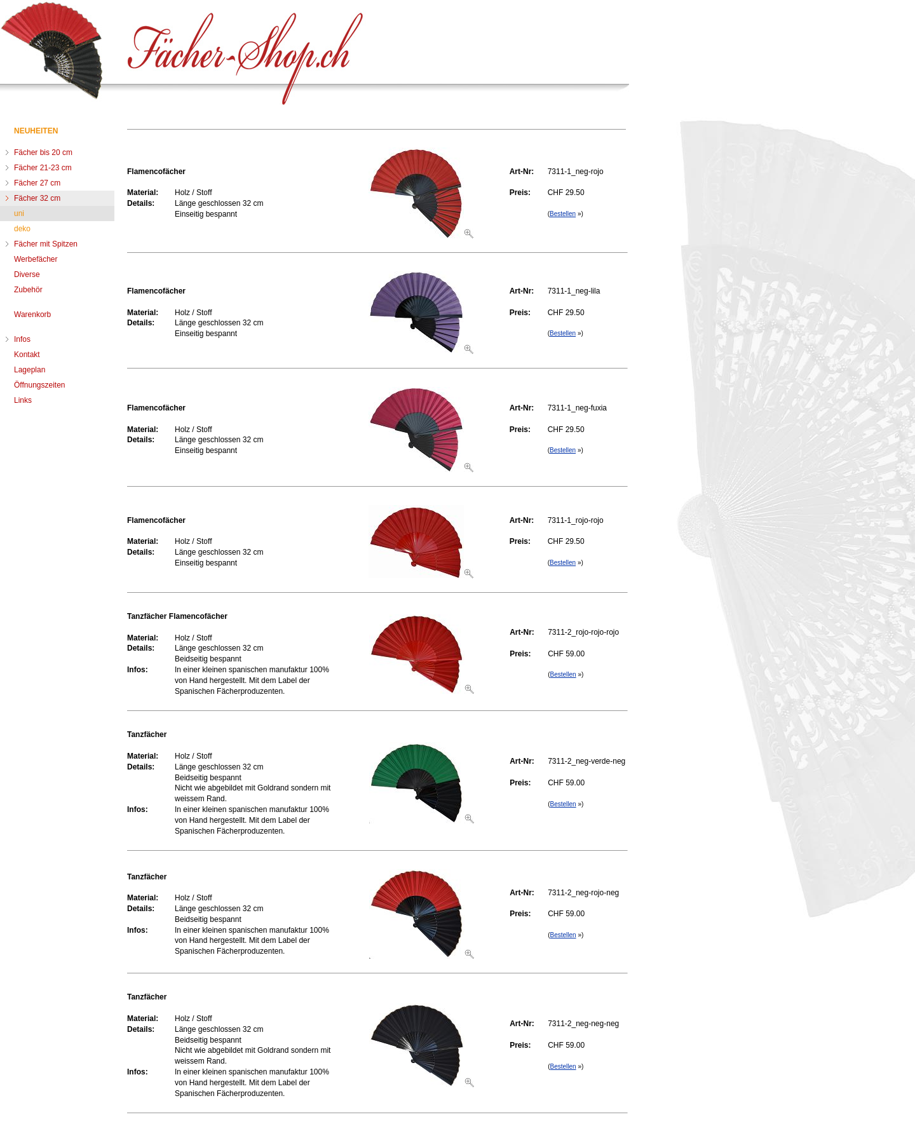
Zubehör (28, 289)
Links (23, 400)
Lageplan (29, 369)
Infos (22, 339)
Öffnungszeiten (39, 385)
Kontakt (27, 354)
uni (19, 213)
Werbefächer (35, 259)
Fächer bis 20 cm (43, 152)
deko (22, 228)
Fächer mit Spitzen (46, 244)
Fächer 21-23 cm (43, 167)
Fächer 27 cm (37, 183)
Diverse (27, 274)
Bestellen (563, 213)
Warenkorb (32, 314)
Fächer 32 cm (37, 198)
